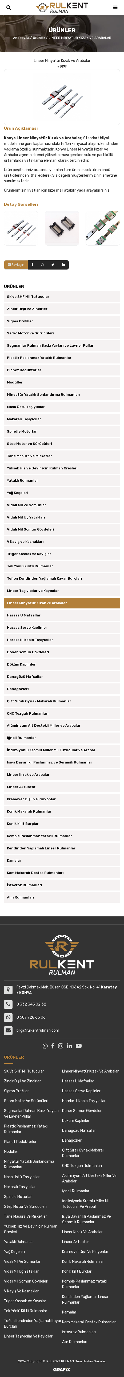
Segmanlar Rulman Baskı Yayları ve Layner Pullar (50, 345)
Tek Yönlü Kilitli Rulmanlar (30, 566)
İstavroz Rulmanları (24, 885)
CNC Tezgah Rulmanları (28, 713)
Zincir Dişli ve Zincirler (27, 309)
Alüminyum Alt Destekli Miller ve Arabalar (44, 725)
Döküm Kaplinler (21, 664)
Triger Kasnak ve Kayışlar (29, 554)
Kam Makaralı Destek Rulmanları (35, 873)
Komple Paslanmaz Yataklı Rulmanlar (39, 836)
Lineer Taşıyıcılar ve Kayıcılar (33, 591)
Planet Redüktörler (24, 370)
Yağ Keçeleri (17, 493)
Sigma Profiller (20, 321)
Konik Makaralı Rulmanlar (29, 811)
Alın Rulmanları (20, 897)
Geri (62, 66)
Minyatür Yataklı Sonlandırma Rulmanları (43, 395)
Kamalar (14, 860)
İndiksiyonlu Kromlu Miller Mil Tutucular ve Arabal (51, 750)
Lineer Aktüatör (21, 787)
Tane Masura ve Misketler (29, 456)
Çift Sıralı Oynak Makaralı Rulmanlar (39, 701)
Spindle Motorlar (22, 431)
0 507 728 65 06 (31, 1017)
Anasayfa (21, 38)
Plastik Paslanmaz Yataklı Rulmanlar (39, 358)
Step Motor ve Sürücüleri (29, 444)
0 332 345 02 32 (31, 1004)
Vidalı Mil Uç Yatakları (26, 517)
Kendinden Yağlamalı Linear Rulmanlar (41, 848)
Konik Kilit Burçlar (23, 824)
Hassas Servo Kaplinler (27, 628)
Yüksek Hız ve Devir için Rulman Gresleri (42, 468)
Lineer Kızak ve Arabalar (28, 775)
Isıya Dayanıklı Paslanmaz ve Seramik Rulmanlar (49, 762)
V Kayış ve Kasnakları (25, 542)
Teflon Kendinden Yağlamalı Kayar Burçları (44, 578)
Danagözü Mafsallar (25, 677)
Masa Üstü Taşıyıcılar (26, 407)
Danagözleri (18, 689)
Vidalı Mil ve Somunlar (26, 505)
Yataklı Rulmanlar (22, 480)
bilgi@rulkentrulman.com (38, 1030)
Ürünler (39, 38)
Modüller (15, 382)
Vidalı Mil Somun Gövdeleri (30, 529)
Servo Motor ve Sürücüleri (30, 333)
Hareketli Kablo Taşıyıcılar (30, 640)
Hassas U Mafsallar (24, 615)
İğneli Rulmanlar (21, 738)
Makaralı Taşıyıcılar (24, 419)
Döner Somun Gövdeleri (28, 652)
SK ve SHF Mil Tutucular (28, 297)
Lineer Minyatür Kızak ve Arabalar (37, 603)
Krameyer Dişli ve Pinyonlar (31, 799)
